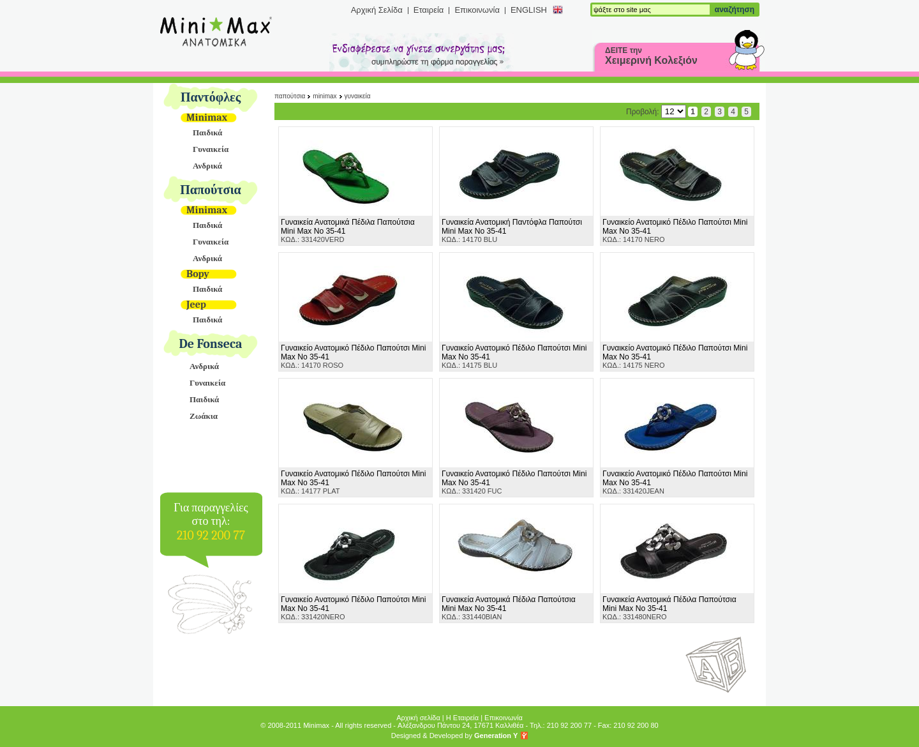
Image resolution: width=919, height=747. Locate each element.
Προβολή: (656, 111)
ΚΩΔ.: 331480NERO (669, 608)
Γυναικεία (210, 149)
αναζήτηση (734, 9)
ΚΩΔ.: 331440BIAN (509, 608)
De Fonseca (211, 343)
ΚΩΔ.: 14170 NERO (674, 230)
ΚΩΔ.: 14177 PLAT (353, 482)
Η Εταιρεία (462, 717)
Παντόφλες (211, 97)
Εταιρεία (429, 10)
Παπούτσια (210, 190)
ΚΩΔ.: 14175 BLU (514, 356)
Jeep (196, 304)
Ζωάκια (204, 416)
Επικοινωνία (477, 10)
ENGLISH (529, 10)
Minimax (206, 117)
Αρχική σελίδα (418, 717)
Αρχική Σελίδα (377, 10)
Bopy (197, 274)
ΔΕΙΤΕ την (651, 56)
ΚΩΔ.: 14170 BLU (512, 230)
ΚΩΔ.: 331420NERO (353, 608)
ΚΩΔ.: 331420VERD (348, 230)
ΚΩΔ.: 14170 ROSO (353, 356)
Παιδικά (207, 132)
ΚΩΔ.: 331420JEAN (674, 482)
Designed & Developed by (454, 735)
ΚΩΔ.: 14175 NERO (674, 356)
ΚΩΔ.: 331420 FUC (514, 482)
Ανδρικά (207, 165)
